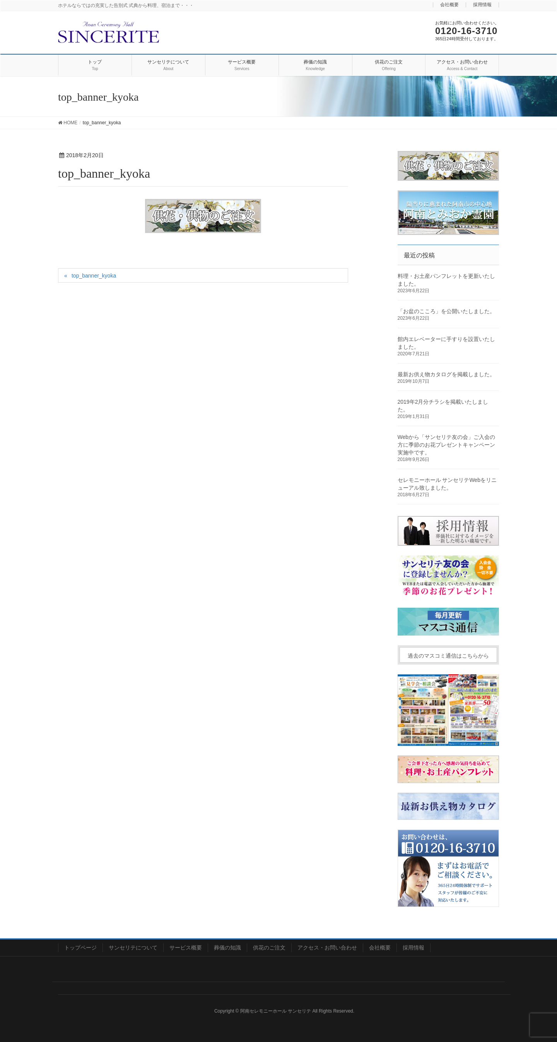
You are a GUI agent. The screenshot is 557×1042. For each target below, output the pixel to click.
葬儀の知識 (227, 947)
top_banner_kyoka (94, 275)
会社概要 (449, 4)
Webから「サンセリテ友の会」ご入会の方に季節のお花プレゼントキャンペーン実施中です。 (446, 445)
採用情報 (482, 4)
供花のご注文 (269, 947)
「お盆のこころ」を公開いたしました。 (446, 311)
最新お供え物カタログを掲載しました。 (446, 374)
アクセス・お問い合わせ (327, 947)
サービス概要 (185, 947)
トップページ (80, 947)
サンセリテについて (133, 947)
